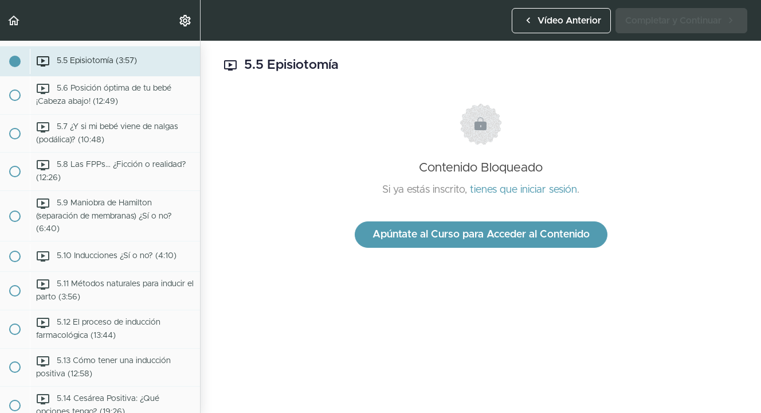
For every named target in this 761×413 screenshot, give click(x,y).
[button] (14, 20)
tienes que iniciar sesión (523, 190)
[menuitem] (185, 20)
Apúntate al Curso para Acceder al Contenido (481, 234)
